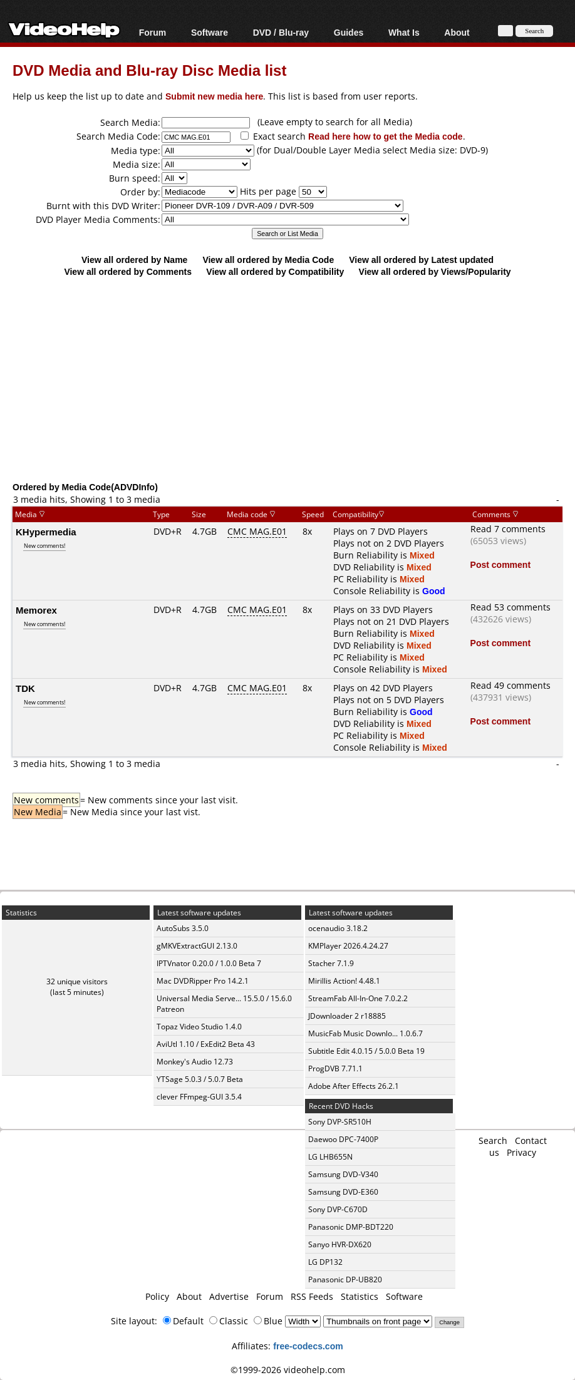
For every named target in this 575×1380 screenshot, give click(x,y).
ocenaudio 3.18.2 (338, 928)
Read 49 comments (510, 685)
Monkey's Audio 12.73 (195, 1061)
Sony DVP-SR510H (339, 1121)
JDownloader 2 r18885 (347, 1016)
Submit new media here (214, 96)
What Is (404, 32)
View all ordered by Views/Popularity (435, 271)
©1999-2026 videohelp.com (288, 1370)
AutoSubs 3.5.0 (183, 928)
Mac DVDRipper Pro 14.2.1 (203, 981)
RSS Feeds (312, 1296)
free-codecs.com (308, 1346)
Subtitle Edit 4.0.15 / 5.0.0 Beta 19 (366, 1051)
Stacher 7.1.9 (331, 963)
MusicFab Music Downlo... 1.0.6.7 (365, 1033)
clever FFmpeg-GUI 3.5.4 (199, 1096)
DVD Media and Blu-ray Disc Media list (149, 69)
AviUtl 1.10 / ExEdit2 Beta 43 (206, 1044)
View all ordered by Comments (128, 271)
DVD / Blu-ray (281, 32)
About (456, 32)
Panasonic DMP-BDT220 (350, 1227)
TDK (25, 688)
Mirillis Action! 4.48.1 (344, 981)
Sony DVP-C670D (338, 1209)
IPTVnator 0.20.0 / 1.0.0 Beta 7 (209, 963)
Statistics (359, 1296)
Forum (153, 32)
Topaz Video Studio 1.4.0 (199, 1026)
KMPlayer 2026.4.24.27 (348, 945)
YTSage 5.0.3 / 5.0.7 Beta (200, 1079)
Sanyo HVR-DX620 (339, 1244)
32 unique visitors (77, 981)
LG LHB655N (330, 1156)
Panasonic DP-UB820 (345, 1279)
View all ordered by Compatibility (275, 271)
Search (493, 1140)
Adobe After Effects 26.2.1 (353, 1086)
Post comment (500, 564)
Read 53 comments (510, 607)
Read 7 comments (508, 529)
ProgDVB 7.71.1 (335, 1068)
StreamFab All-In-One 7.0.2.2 (358, 998)
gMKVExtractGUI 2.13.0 (197, 945)
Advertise (229, 1296)
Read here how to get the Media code (385, 136)
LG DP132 (325, 1262)
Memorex (36, 610)
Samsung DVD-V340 (343, 1174)
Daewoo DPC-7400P (343, 1139)
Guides (348, 32)
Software (209, 32)
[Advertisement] (294, 378)
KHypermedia (46, 531)
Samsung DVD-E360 (343, 1192)
